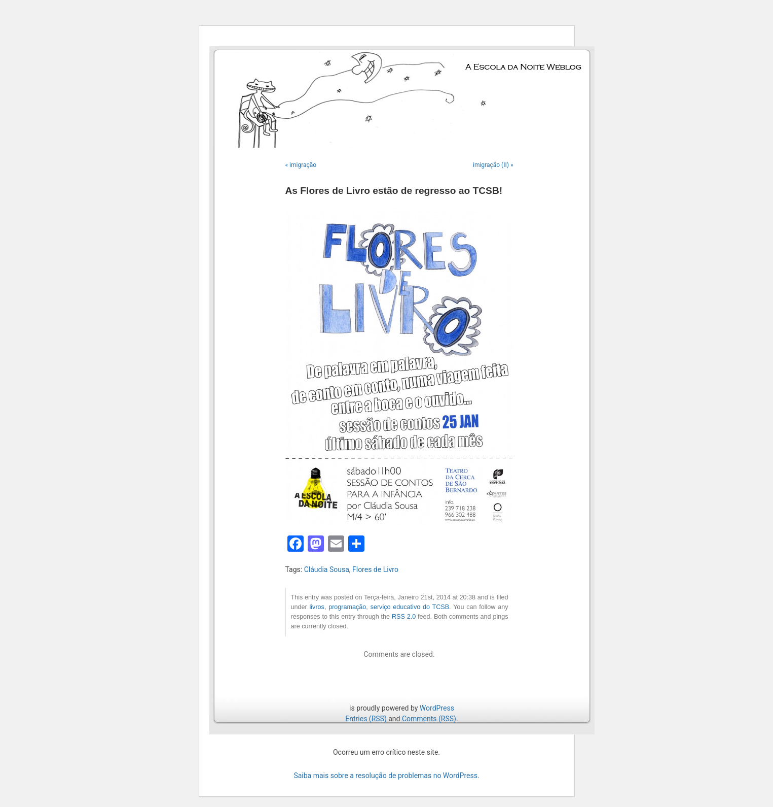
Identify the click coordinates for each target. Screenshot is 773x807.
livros (316, 607)
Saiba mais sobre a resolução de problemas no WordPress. (386, 775)
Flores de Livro (375, 569)
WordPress (437, 708)
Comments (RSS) (429, 719)
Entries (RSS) (365, 719)
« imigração (301, 165)
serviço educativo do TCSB (410, 607)
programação (347, 607)
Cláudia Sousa (326, 569)
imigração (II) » (493, 165)
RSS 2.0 (404, 616)
